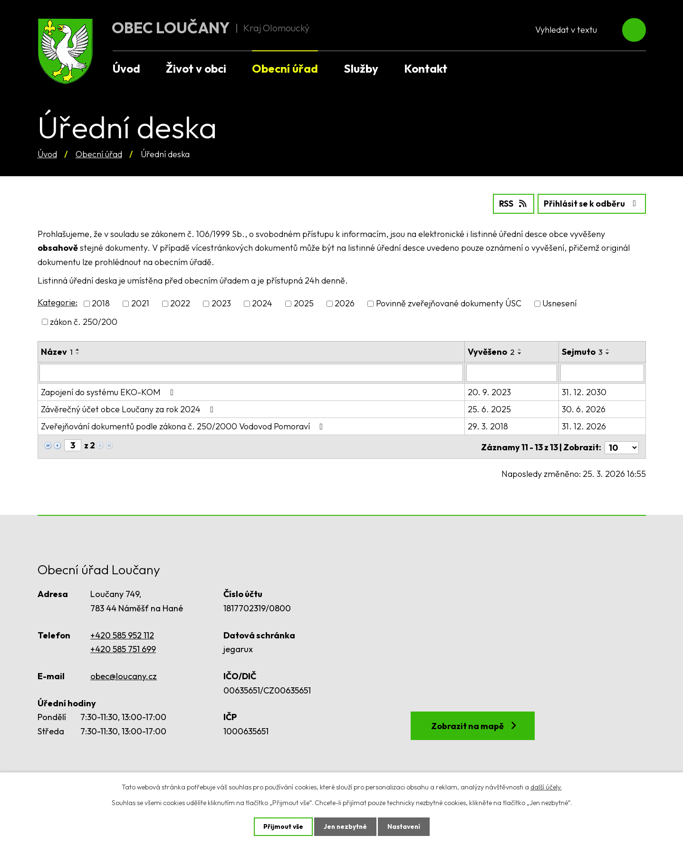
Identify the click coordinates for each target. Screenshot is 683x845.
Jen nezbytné (345, 826)
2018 (101, 303)
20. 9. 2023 (489, 391)
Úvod (47, 154)
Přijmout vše (282, 826)
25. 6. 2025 (489, 408)
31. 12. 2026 (584, 425)
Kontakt (425, 68)
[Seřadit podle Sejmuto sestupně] (608, 353)
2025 (304, 303)
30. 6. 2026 (584, 408)
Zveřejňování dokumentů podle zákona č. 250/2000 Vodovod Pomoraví (184, 425)
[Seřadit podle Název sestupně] (78, 353)
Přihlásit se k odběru (590, 203)
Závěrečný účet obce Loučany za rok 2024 (129, 408)
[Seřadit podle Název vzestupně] (78, 349)
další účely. (546, 786)
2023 (221, 303)
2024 (262, 303)
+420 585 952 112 (122, 632)
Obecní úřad (99, 154)
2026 (345, 303)
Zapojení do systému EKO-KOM (109, 391)
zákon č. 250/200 (83, 321)
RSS (510, 203)
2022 (180, 303)
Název (57, 351)
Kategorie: (57, 302)
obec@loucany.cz (123, 674)
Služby (361, 68)
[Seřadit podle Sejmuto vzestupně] (608, 349)
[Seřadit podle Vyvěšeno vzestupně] (520, 349)
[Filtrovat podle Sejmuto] (602, 372)
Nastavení (405, 826)
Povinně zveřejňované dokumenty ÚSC (448, 303)
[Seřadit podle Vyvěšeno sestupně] (520, 353)
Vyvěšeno (491, 351)
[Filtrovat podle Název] (251, 372)
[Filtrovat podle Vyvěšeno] (512, 372)
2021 (140, 303)
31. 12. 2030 (584, 391)
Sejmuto (582, 351)
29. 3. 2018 (488, 425)
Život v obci (196, 68)
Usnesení (559, 303)
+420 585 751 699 (123, 647)
